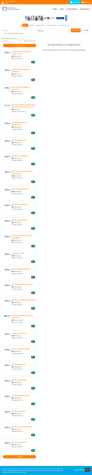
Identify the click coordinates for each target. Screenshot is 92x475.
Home (54, 9)
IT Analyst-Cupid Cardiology (21, 349)
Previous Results (19, 45)
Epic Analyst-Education (19, 380)
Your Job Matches (51, 25)
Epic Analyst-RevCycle (19, 140)
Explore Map (40, 25)
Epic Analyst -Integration (20, 156)
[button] (85, 30)
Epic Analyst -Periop (18, 253)
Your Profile (72, 9)
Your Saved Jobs (64, 25)
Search (25, 25)
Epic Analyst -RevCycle (19, 333)
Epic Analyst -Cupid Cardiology (22, 426)
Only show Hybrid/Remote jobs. (14, 33)
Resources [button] (85, 9)
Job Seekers (75, 2)
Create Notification (30, 41)
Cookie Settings (79, 470)
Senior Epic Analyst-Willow (20, 189)
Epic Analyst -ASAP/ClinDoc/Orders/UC (24, 300)
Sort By (5, 41)
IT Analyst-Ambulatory (19, 442)
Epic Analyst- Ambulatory (20, 204)
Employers (86, 2)
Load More (19, 457)
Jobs (62, 9)
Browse (31, 25)
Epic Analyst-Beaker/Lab (19, 220)
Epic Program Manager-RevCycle (22, 284)
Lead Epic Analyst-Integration (21, 269)
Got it (87, 470)
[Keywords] (19, 30)
